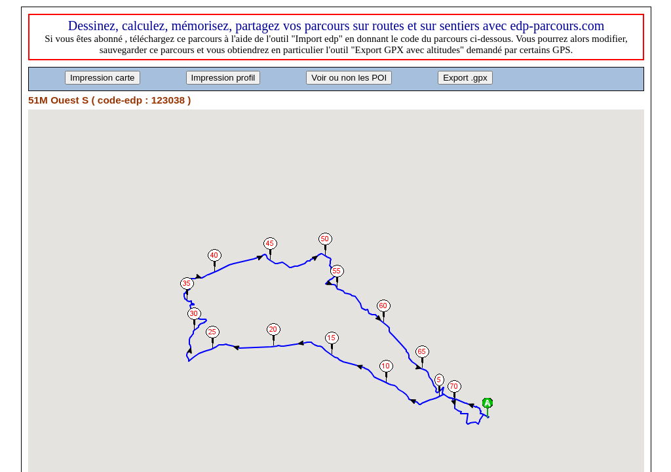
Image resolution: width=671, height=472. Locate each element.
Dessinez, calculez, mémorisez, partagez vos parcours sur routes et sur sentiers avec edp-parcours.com (336, 25)
